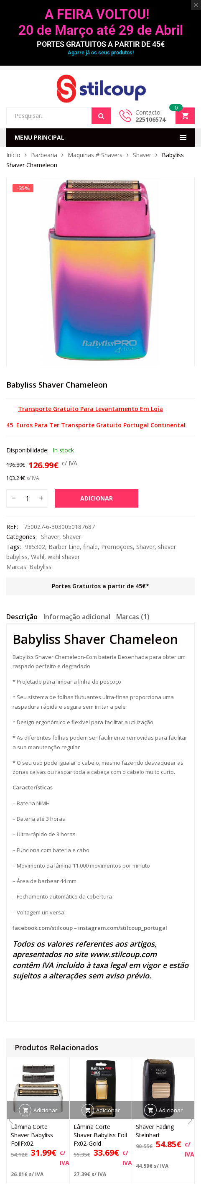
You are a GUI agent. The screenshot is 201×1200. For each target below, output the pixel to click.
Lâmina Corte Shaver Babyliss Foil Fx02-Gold (100, 1135)
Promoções (117, 547)
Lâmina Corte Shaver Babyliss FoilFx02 (32, 1135)
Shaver (142, 155)
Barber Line (64, 547)
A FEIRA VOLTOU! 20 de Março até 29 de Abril (100, 22)
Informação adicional (76, 616)
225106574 (150, 119)
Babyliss (40, 567)
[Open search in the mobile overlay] (58, 115)
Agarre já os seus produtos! (101, 52)
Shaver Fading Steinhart (155, 1131)
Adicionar (96, 498)
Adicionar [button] (45, 1110)
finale (90, 547)
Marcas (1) (133, 616)
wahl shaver (64, 557)
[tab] (22, 618)
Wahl (37, 557)
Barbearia (44, 155)
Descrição (22, 616)
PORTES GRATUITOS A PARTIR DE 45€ (101, 44)
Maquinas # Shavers (95, 155)
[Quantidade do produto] (27, 498)
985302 (35, 547)
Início (13, 155)
